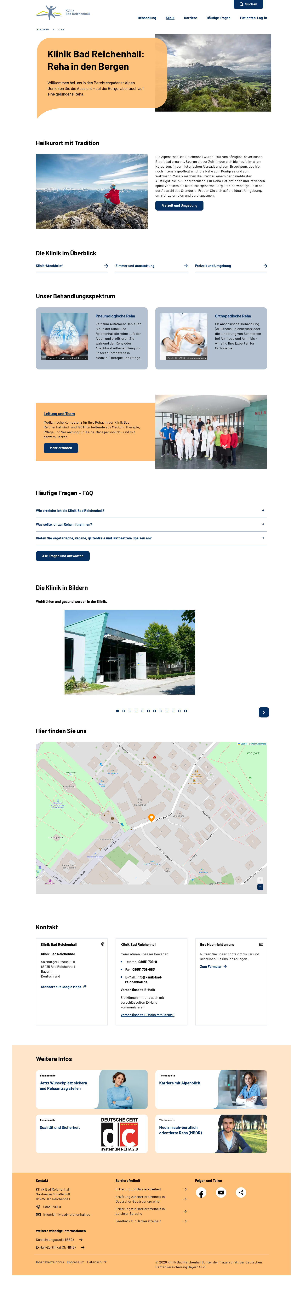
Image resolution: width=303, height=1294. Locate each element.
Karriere (190, 18)
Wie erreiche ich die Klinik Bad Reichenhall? (70, 510)
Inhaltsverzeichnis (50, 1262)
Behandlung (147, 18)
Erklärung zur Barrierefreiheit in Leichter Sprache (140, 1211)
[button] (248, 4)
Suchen (251, 4)
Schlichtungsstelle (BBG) (55, 1239)
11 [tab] (179, 711)
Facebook (202, 1190)
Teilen (240, 1192)
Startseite (43, 29)
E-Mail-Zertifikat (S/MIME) (56, 1247)
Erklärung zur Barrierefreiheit (138, 1189)
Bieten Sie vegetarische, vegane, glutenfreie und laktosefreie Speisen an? (94, 538)
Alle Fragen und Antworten (62, 556)
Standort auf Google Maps (61, 987)
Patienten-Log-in (253, 18)
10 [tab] (173, 711)
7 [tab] (154, 711)
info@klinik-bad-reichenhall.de (66, 1214)
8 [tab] (161, 711)
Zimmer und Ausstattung (135, 266)
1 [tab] (117, 711)
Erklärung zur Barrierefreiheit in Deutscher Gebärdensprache (140, 1198)
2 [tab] (124, 711)
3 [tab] (130, 711)
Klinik (61, 29)
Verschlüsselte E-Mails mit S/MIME (147, 1015)
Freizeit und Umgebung (179, 205)
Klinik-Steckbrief (49, 266)
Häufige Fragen (219, 18)
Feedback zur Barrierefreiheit (138, 1221)
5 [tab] (142, 711)
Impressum (75, 1262)
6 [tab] (148, 711)
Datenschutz (96, 1262)
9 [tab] (167, 711)
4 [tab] (136, 711)
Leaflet (242, 744)
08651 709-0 (52, 1206)
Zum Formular (211, 966)
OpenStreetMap (258, 744)
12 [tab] (185, 711)
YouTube (222, 1190)
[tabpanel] (151, 653)
